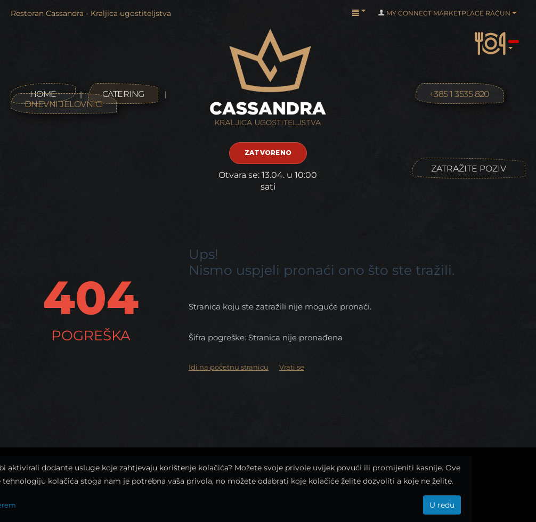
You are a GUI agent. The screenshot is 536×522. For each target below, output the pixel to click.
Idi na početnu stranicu (229, 367)
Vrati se (291, 367)
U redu (441, 505)
